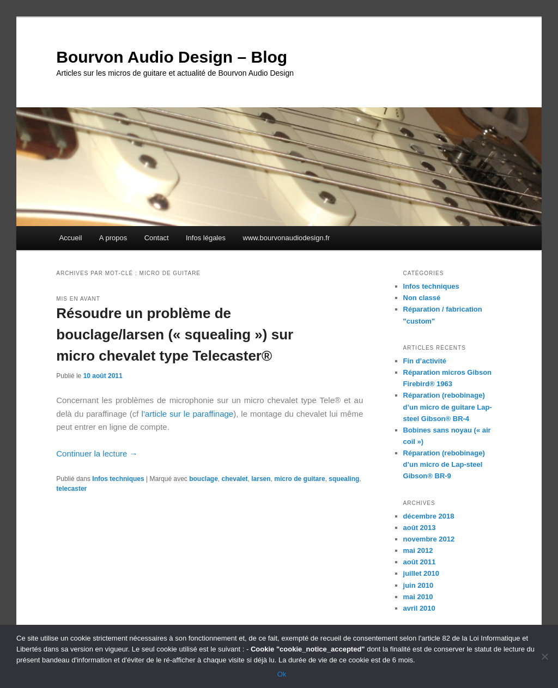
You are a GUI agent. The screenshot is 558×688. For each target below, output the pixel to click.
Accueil (70, 238)
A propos (113, 238)
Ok (282, 674)
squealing (344, 479)
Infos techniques (118, 479)
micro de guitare (299, 479)
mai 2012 (418, 550)
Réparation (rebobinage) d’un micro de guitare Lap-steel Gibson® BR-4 (447, 406)
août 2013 (419, 527)
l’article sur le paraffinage (187, 413)
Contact (156, 238)
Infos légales (206, 238)
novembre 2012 (429, 539)
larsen (260, 479)
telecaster (71, 488)
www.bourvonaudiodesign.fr (286, 238)
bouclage (203, 479)
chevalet (235, 479)
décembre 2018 (428, 516)
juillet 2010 (421, 573)
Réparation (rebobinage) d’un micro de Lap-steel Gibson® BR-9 (444, 464)
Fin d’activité (424, 361)
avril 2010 (419, 608)
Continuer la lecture (96, 453)
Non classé (422, 298)
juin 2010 (418, 585)
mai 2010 (418, 597)
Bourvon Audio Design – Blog (171, 57)
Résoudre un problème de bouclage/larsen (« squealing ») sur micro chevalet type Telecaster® (174, 334)
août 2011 (419, 562)
